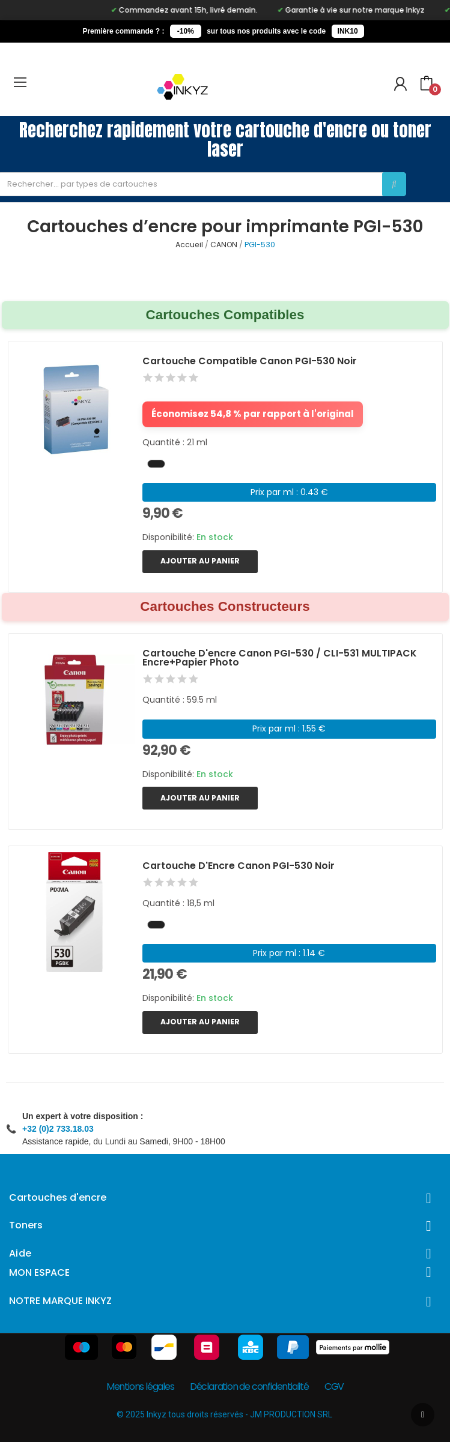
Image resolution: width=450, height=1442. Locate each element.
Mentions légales (140, 1386)
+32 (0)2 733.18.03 (58, 1129)
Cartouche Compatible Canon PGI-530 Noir (249, 361)
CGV (334, 1386)
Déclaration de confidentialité (249, 1386)
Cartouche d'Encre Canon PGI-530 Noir (238, 866)
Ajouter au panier (200, 561)
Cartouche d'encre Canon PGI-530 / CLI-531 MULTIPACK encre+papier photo (279, 658)
